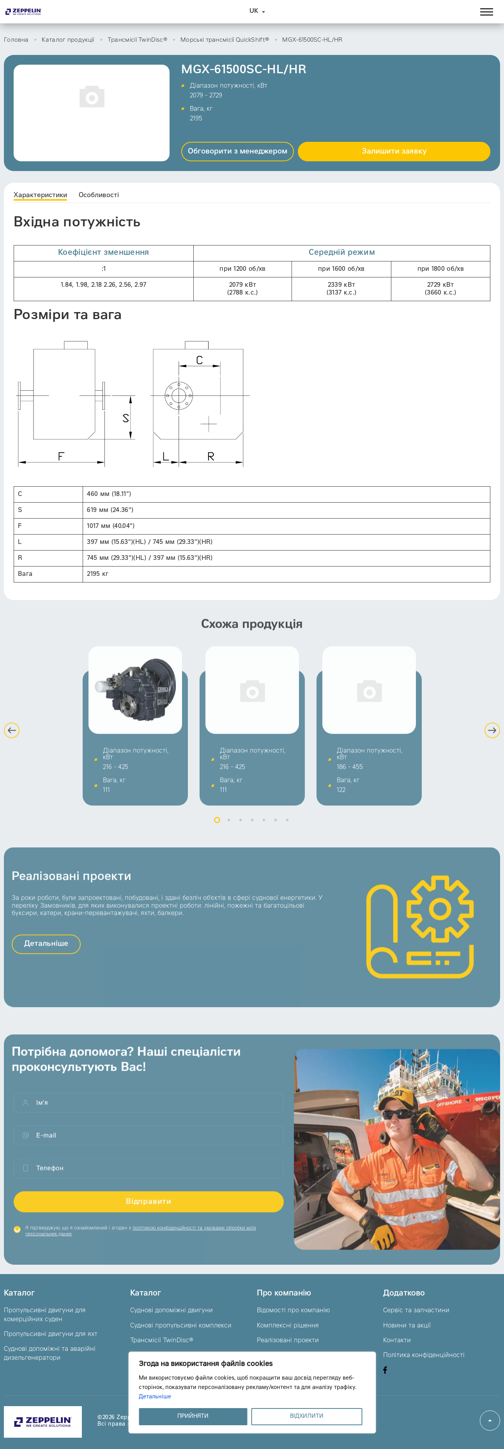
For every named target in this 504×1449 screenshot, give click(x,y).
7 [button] (287, 826)
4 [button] (252, 826)
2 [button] (229, 826)
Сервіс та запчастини (416, 1311)
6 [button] (275, 826)
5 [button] (264, 826)
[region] (252, 1392)
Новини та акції (407, 1326)
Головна (16, 40)
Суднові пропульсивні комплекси (181, 1326)
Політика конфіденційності (424, 1355)
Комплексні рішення (288, 1326)
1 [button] (217, 826)
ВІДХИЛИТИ (307, 1416)
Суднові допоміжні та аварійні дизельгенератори (49, 1353)
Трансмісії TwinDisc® (137, 40)
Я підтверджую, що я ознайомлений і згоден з (140, 1237)
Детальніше (155, 1397)
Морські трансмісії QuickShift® (224, 40)
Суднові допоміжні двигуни (171, 1311)
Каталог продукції (68, 40)
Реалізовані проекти (288, 1341)
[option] (135, 732)
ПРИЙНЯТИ (193, 1416)
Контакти (397, 1341)
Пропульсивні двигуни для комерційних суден (45, 1315)
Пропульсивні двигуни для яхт (50, 1334)
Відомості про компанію (293, 1311)
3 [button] (240, 826)
